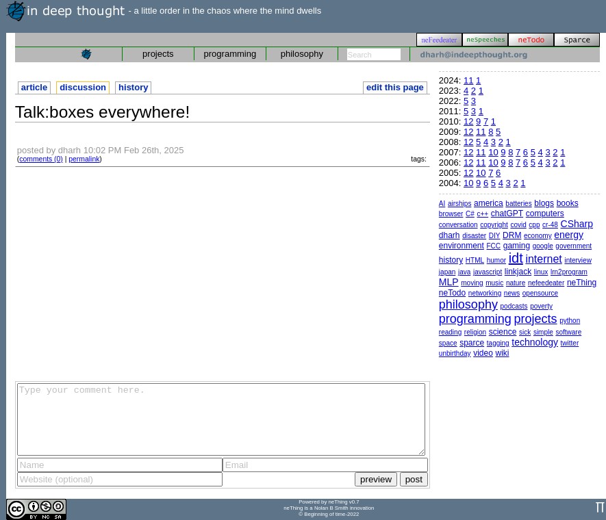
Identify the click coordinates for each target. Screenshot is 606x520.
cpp (534, 225)
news (512, 293)
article (34, 87)
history (133, 87)
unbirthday (455, 353)
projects (158, 54)
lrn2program (569, 272)
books (568, 203)
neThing (581, 282)
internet (543, 259)
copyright (494, 225)
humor (496, 260)
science (503, 332)
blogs (544, 203)
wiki (502, 353)
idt (516, 257)
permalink (83, 159)
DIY (495, 235)
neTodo (452, 293)
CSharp (577, 223)
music (494, 283)
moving (472, 283)
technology (535, 342)
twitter (570, 343)
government (573, 246)
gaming (516, 245)
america (488, 203)
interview (577, 260)
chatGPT (507, 213)
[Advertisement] (222, 273)
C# (470, 214)
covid (518, 225)
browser (451, 214)
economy (538, 235)
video (483, 353)
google (543, 246)
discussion (83, 87)
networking (484, 293)
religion (475, 332)
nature (515, 283)
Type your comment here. (221, 419)
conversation (458, 225)
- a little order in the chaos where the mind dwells (163, 10)
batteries (518, 203)
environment (461, 245)
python (569, 320)
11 (468, 80)
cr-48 (550, 225)
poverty (541, 306)
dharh (449, 235)
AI (442, 203)
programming (230, 54)
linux (541, 272)
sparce (471, 343)
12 (468, 121)
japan (447, 272)
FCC (494, 246)
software (568, 332)
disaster (474, 235)
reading (450, 332)
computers (545, 213)
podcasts (514, 306)
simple (543, 332)
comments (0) (41, 159)
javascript (487, 272)
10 (493, 152)
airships (459, 203)
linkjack (518, 271)
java (464, 272)
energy (568, 234)
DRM (512, 235)
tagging (498, 343)
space (448, 343)
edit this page (395, 87)
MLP (449, 281)
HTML (475, 260)
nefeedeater (546, 283)
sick (525, 332)
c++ (482, 214)
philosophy (302, 54)
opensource (540, 293)
